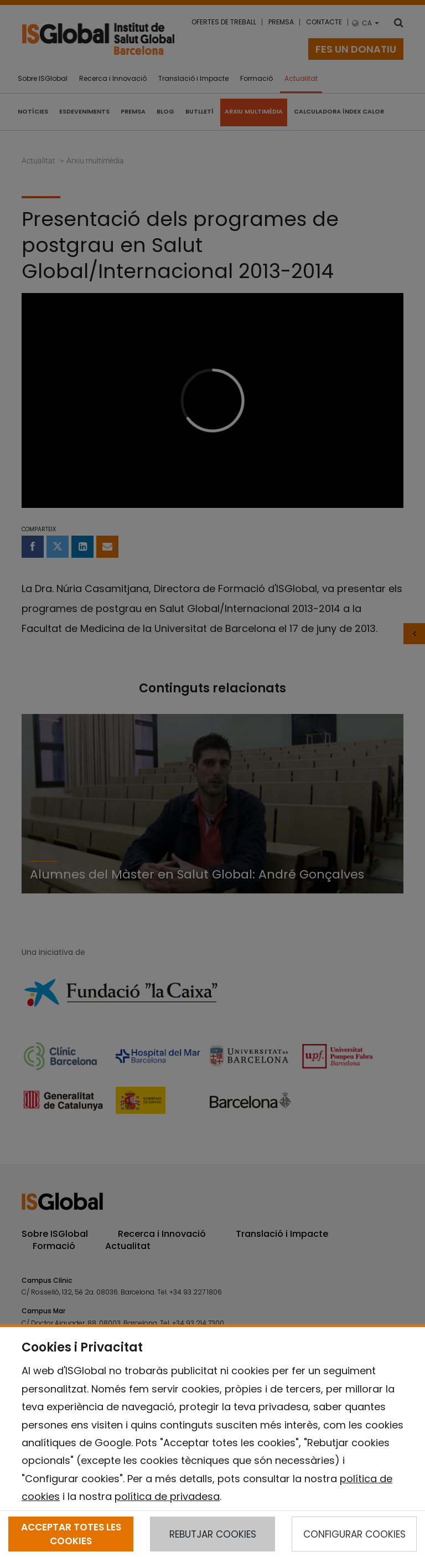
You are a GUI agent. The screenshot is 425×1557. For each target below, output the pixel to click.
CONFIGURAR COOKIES (354, 1534)
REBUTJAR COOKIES (212, 1534)
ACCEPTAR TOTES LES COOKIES (71, 1533)
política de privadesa (167, 1496)
